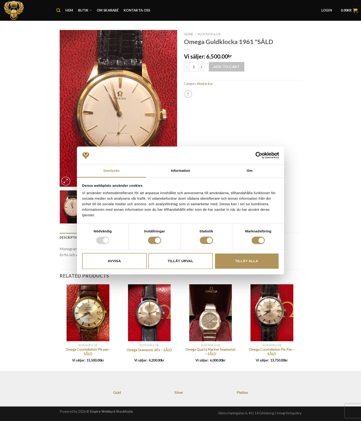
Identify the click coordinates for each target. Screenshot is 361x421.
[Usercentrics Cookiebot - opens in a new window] (259, 155)
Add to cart (226, 66)
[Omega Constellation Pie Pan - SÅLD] (272, 312)
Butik (85, 10)
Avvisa (114, 261)
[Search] (58, 10)
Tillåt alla (246, 261)
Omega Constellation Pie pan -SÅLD (88, 351)
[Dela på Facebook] (188, 94)
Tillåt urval (180, 261)
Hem (69, 10)
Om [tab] (249, 170)
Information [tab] (180, 170)
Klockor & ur (209, 34)
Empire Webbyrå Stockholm (111, 411)
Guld (117, 392)
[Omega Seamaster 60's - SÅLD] (149, 312)
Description (70, 237)
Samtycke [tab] (111, 170)
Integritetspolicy (289, 413)
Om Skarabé (108, 10)
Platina (242, 392)
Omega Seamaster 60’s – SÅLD (149, 350)
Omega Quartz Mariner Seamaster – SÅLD (210, 351)
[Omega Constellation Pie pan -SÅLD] (88, 312)
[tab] (70, 237)
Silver (179, 392)
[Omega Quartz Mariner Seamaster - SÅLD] (210, 312)
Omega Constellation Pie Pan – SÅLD (272, 351)
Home (188, 34)
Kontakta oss (137, 10)
